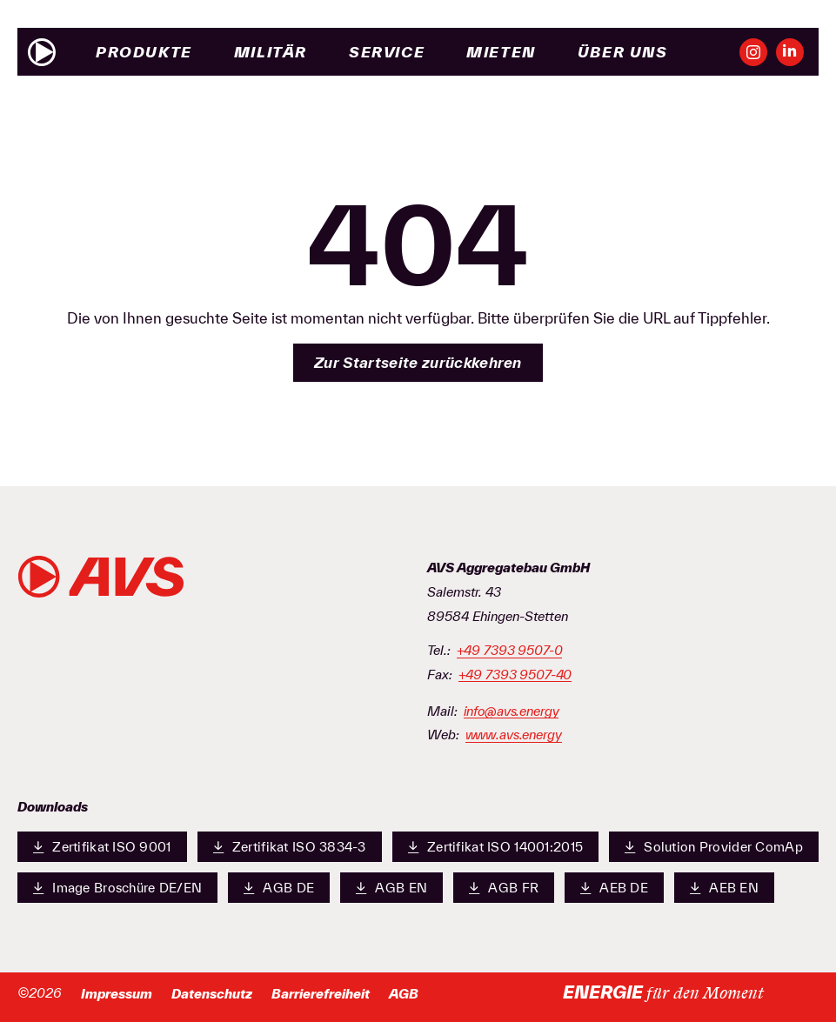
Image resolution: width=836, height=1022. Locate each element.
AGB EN (391, 887)
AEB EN (724, 887)
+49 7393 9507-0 (510, 651)
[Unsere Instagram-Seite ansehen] (753, 52)
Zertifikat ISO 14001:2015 (495, 846)
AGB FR (503, 887)
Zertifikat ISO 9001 (102, 846)
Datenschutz (211, 993)
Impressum (116, 993)
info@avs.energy (511, 711)
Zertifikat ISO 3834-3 (289, 846)
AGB (403, 993)
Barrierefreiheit (320, 993)
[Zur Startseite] (42, 52)
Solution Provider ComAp (714, 846)
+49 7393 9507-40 (515, 675)
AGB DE (279, 887)
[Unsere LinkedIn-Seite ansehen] (790, 52)
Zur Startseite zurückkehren (418, 362)
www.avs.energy (513, 735)
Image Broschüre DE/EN (117, 887)
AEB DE (614, 887)
